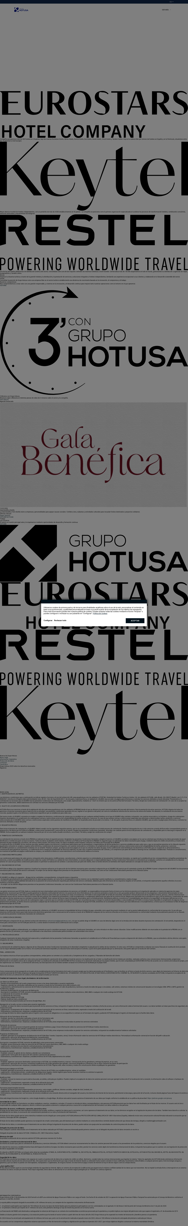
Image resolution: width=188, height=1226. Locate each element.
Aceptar (135, 621)
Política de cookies (100, 613)
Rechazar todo (60, 620)
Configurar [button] (48, 620)
